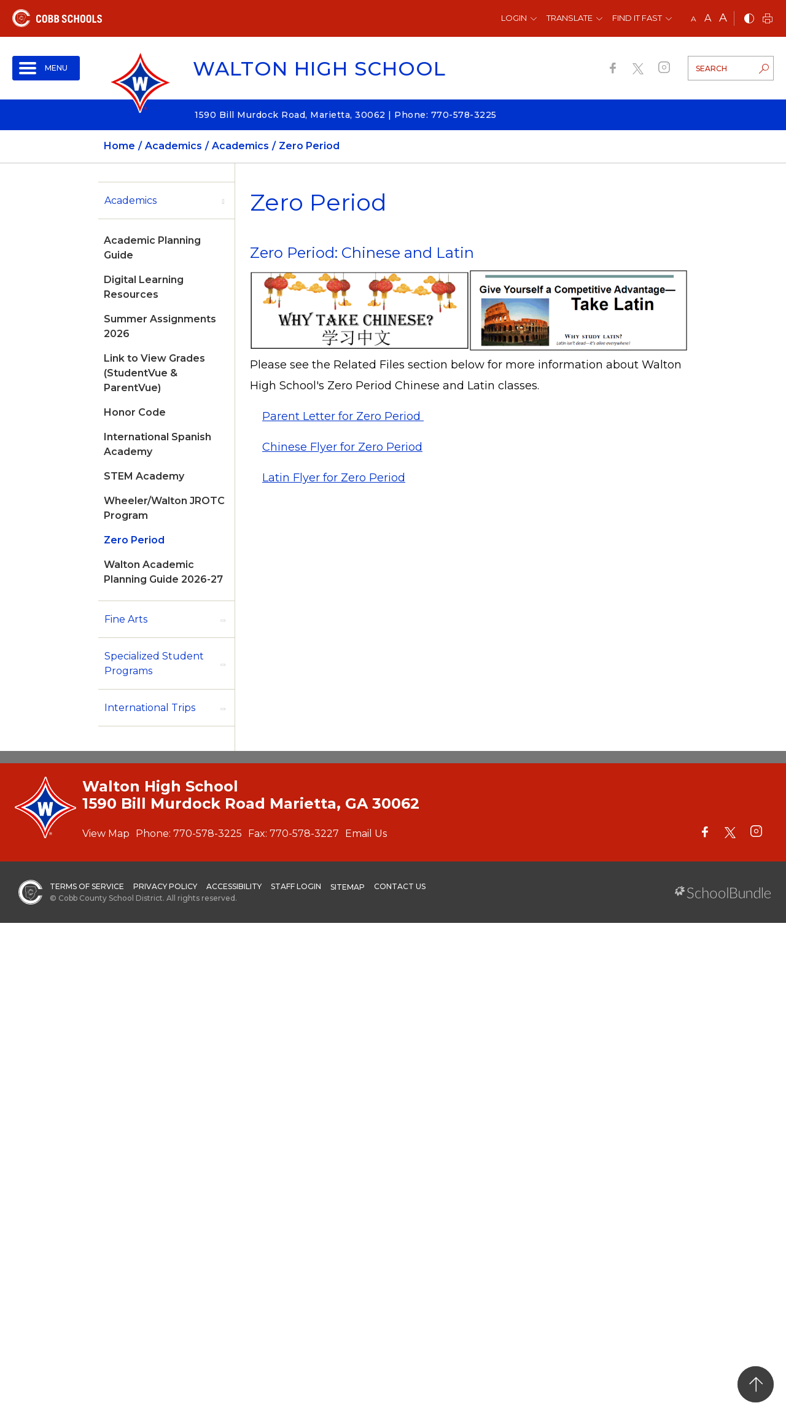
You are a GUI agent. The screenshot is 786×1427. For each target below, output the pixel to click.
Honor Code (135, 412)
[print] (767, 19)
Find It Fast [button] (637, 18)
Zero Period (134, 540)
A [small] (693, 18)
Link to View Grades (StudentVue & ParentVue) (154, 373)
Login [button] (514, 18)
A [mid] (707, 18)
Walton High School (319, 68)
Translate (570, 18)
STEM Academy (144, 476)
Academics (130, 200)
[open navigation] (46, 68)
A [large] (723, 18)
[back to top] (755, 1384)
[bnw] (749, 19)
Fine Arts (125, 619)
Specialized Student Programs (154, 663)
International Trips (149, 708)
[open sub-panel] (223, 200)
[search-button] (764, 70)
